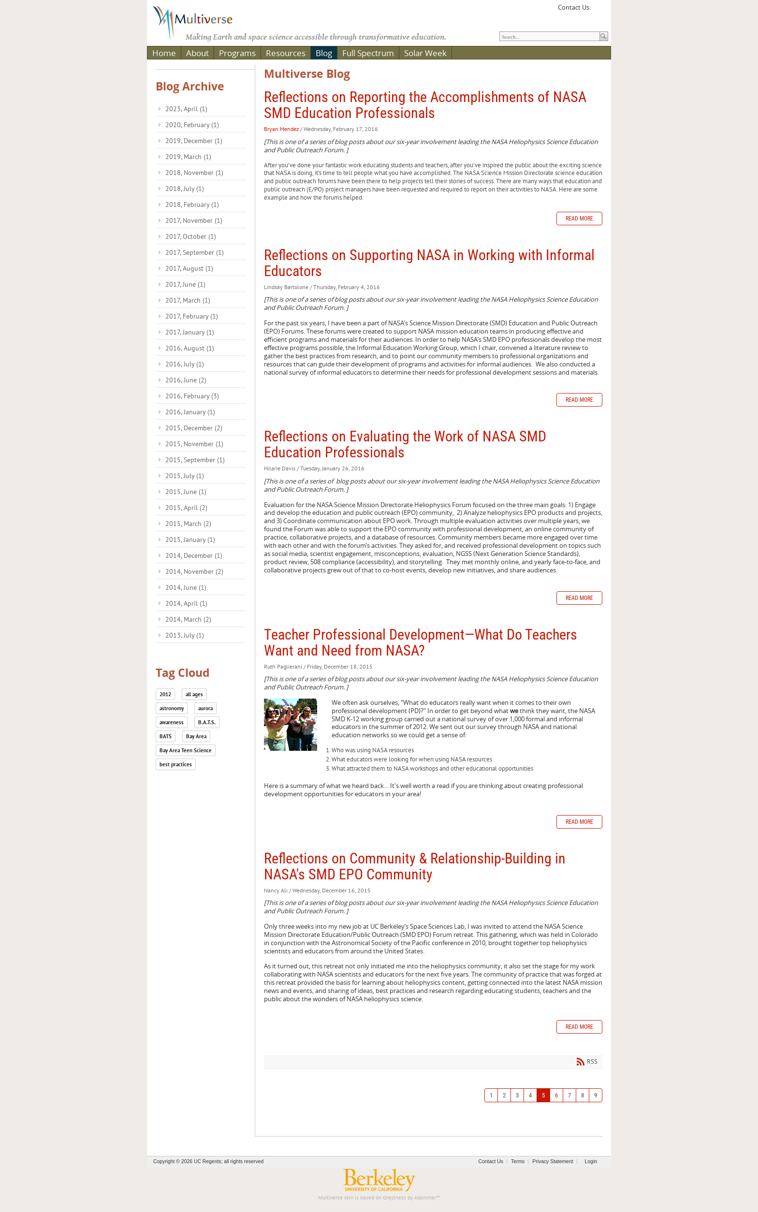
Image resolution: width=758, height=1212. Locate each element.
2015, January (190, 539)
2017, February (191, 316)
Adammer (425, 1198)
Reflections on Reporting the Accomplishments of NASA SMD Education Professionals (425, 104)
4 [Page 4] (530, 1095)
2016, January (190, 412)
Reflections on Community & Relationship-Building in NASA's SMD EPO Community (415, 866)
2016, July (184, 364)
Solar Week (425, 52)
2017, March (187, 300)
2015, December (193, 427)
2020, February (192, 124)
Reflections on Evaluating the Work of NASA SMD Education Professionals (405, 444)
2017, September (194, 252)
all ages (194, 694)
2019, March (188, 156)
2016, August (189, 348)
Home (164, 52)
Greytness (394, 1198)
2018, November (194, 172)
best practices (176, 764)
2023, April (186, 108)
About (197, 52)
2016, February (192, 396)
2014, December (193, 555)
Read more (579, 218)
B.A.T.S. (207, 722)
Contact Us (491, 1161)
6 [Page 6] (556, 1095)
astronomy (172, 708)
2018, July (184, 188)
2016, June (185, 380)
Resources (286, 52)
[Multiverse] (199, 22)
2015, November (194, 443)
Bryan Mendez (281, 128)
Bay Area (196, 736)
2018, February (192, 204)
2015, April (186, 507)
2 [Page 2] (504, 1095)
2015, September (195, 459)
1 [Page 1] (491, 1095)
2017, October (190, 236)
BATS (166, 736)
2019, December (193, 140)
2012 (165, 694)
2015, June (185, 491)
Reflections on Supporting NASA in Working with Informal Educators (429, 263)
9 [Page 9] (595, 1095)
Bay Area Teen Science (186, 750)
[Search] (549, 36)
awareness (172, 722)
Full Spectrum (368, 52)
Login (591, 1161)
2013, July (184, 635)
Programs (237, 52)
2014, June (185, 587)
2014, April (186, 603)
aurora (205, 708)
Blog (324, 52)
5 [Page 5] (543, 1095)
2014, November (194, 571)
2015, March (188, 523)
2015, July (184, 475)
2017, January (189, 332)
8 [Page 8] (582, 1095)
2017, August (189, 268)
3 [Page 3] (517, 1095)
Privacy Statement (552, 1161)
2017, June (185, 284)
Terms (518, 1161)
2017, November (193, 220)
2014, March (188, 619)
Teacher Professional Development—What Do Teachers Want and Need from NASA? (420, 642)
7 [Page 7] (569, 1095)
